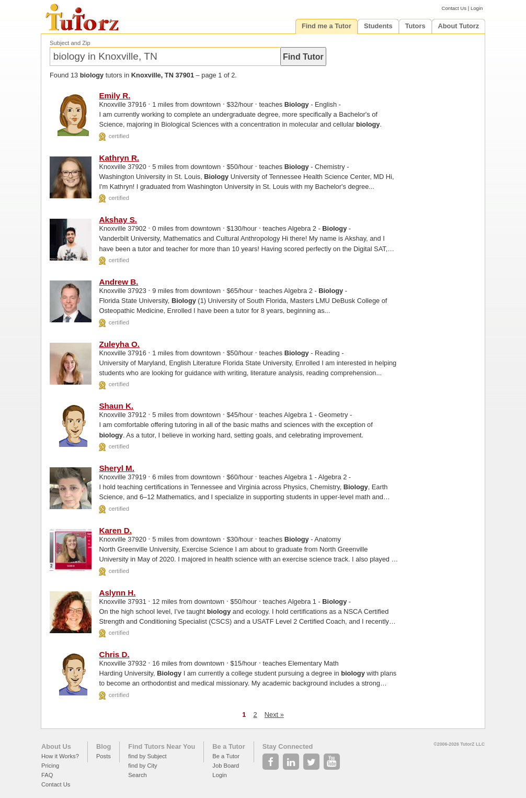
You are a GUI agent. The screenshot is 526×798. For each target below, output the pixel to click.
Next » (274, 714)
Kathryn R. (119, 157)
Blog (103, 746)
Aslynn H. (117, 592)
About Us (56, 746)
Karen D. (115, 530)
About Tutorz (458, 26)
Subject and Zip (70, 43)
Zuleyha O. (119, 344)
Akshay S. (118, 219)
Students (378, 26)
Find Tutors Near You (161, 746)
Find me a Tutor (326, 26)
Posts (103, 756)
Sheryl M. (116, 468)
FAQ (47, 775)
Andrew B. (118, 281)
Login (477, 8)
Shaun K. (116, 405)
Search (137, 775)
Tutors (415, 26)
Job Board (225, 765)
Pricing (50, 765)
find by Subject (147, 756)
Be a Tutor (228, 746)
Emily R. (114, 95)
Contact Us (454, 8)
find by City (142, 765)
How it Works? (60, 756)
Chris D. (114, 654)
